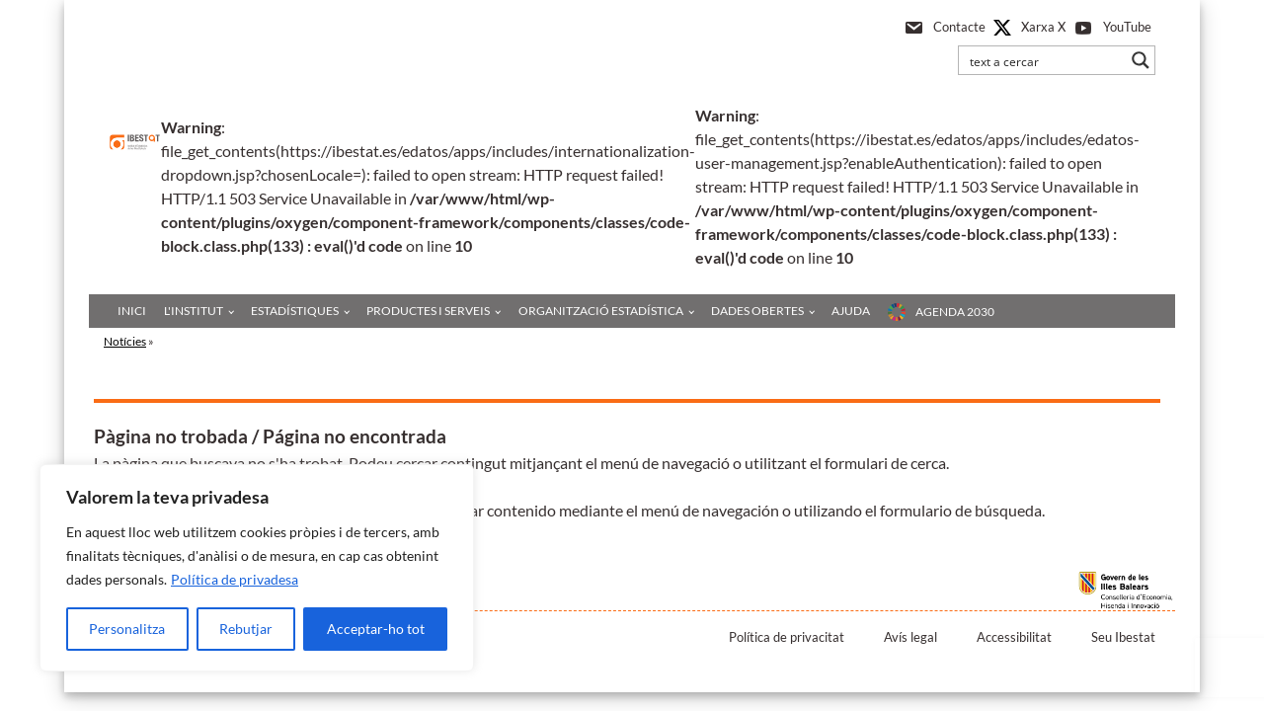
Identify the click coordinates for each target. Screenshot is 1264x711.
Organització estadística (600, 310)
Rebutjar (246, 628)
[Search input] (1044, 60)
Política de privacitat (786, 637)
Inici (132, 310)
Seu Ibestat (1123, 637)
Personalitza (127, 628)
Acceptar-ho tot (376, 628)
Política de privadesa (234, 579)
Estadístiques (295, 310)
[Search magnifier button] (1140, 60)
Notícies (125, 341)
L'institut (193, 310)
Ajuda (850, 310)
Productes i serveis (428, 310)
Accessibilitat (1014, 637)
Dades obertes (757, 310)
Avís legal (910, 637)
